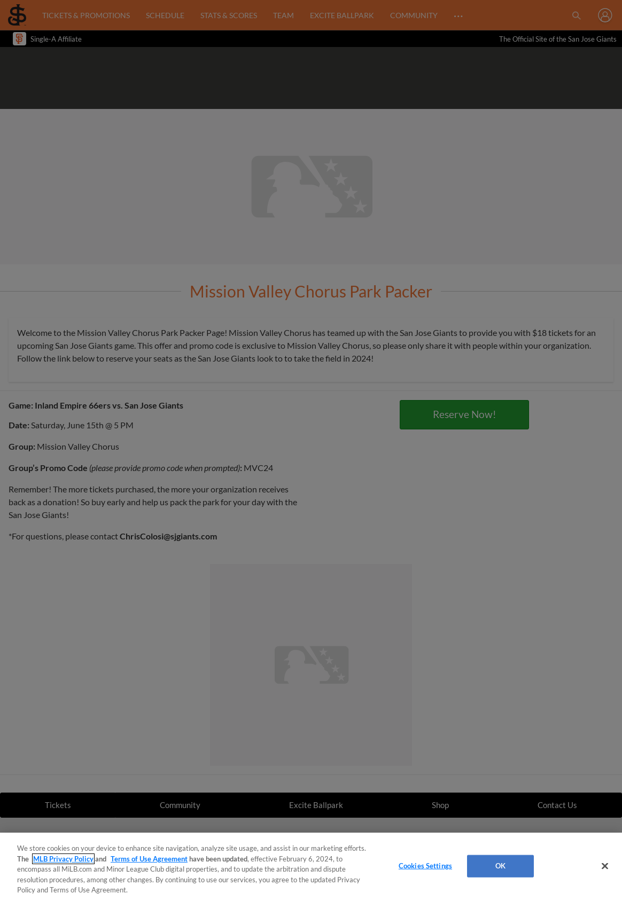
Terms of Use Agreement (149, 859)
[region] (311, 867)
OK (500, 865)
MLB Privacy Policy (63, 859)
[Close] (605, 866)
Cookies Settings (425, 865)
